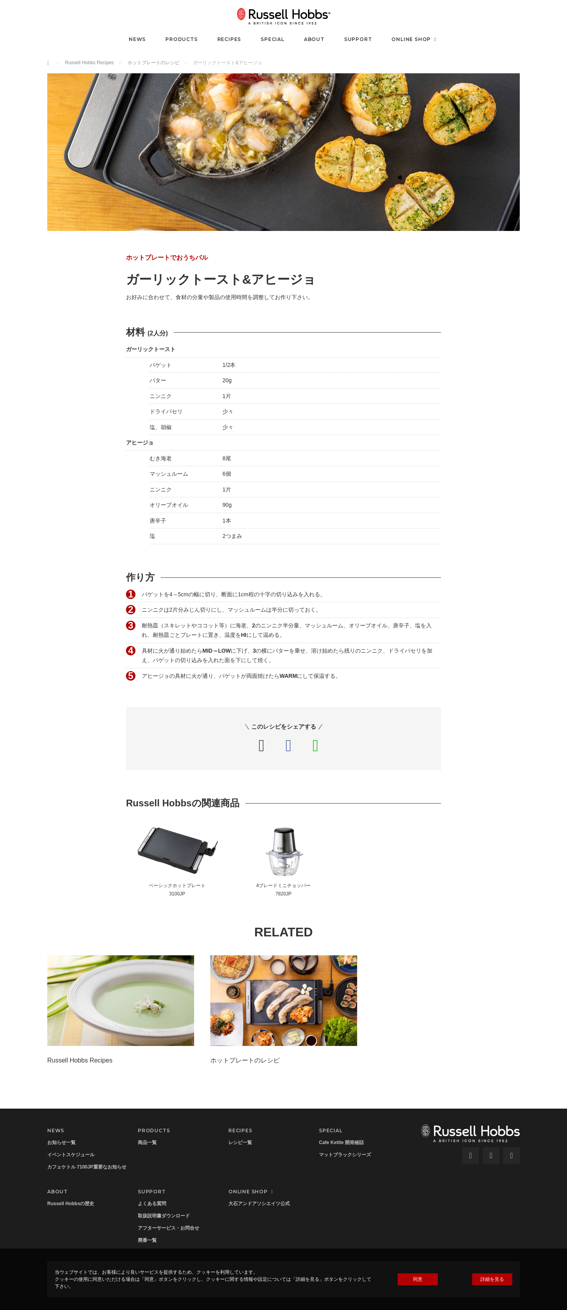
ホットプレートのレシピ (154, 62)
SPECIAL (272, 39)
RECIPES (229, 39)
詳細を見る (492, 1279)
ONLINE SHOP (414, 39)
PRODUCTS (181, 39)
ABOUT (314, 39)
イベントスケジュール (70, 1154)
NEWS (137, 39)
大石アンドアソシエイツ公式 (259, 1203)
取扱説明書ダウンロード (164, 1216)
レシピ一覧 (240, 1142)
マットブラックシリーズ (345, 1154)
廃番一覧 (147, 1240)
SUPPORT (358, 39)
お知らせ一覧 (61, 1142)
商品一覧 (147, 1142)
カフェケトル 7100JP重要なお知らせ (86, 1167)
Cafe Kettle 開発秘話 (341, 1142)
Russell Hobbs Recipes (89, 62)
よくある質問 (152, 1203)
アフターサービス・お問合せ (168, 1228)
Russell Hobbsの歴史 (70, 1203)
